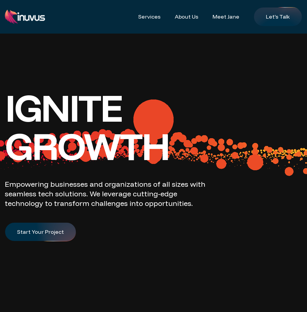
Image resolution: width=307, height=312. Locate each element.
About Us (186, 16)
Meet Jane (226, 16)
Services (149, 16)
